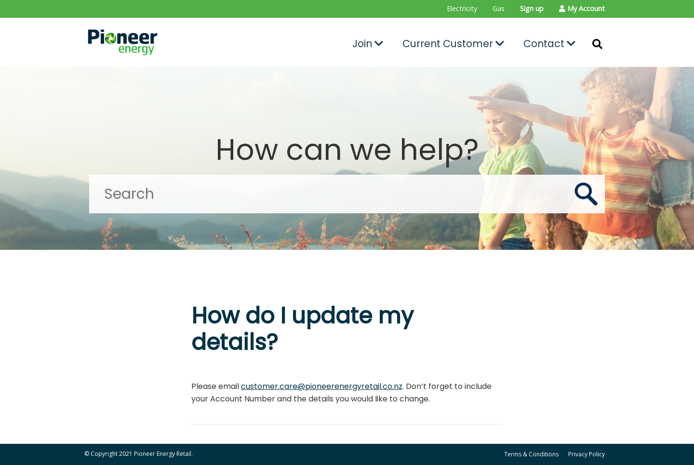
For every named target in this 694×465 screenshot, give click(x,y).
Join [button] (367, 44)
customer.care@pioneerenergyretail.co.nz (321, 386)
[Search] (347, 194)
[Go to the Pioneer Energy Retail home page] (166, 42)
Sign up (532, 8)
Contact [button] (549, 44)
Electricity (462, 8)
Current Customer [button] (453, 44)
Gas (499, 8)
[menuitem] (462, 9)
